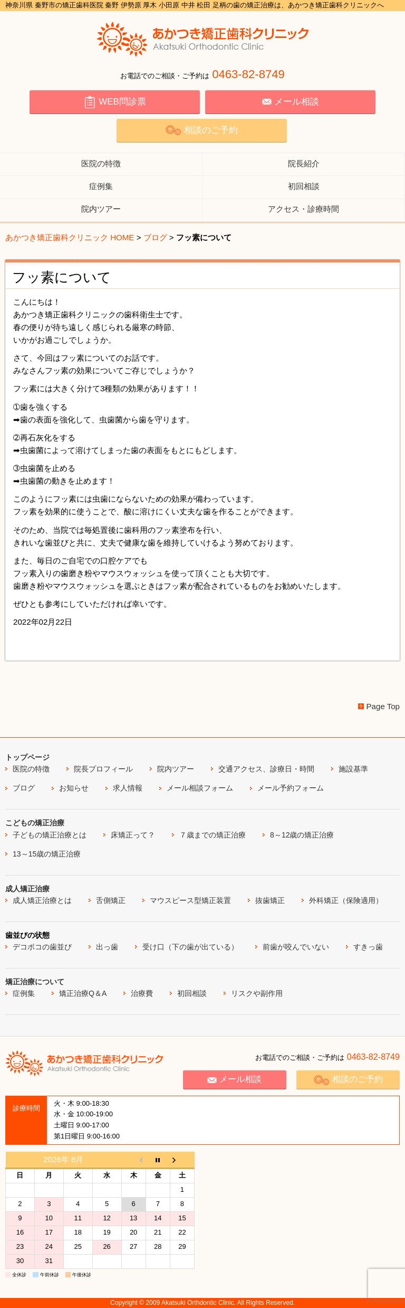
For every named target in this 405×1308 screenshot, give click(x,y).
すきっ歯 (368, 947)
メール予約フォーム (290, 788)
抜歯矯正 (270, 900)
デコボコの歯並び (42, 947)
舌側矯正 (111, 900)
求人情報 (127, 788)
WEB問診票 (114, 102)
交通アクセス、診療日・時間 (266, 769)
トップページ (27, 757)
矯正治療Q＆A (83, 993)
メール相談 (290, 101)
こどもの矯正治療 (34, 822)
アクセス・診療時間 (303, 208)
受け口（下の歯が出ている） (190, 947)
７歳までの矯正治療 (212, 835)
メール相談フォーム (200, 788)
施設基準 (353, 769)
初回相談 (304, 186)
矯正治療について (34, 981)
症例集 (101, 186)
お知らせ (74, 788)
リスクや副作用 (257, 993)
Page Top (383, 706)
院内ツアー (101, 208)
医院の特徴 (101, 163)
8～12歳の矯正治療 (302, 835)
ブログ (155, 237)
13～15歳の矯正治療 (47, 854)
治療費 (142, 993)
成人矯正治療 (27, 888)
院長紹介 (304, 163)
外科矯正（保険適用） (346, 900)
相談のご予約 (201, 130)
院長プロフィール (103, 769)
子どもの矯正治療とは (49, 835)
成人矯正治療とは (42, 900)
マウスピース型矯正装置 (190, 900)
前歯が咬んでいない (296, 947)
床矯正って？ (133, 835)
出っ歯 (107, 947)
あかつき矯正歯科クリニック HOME (69, 237)
